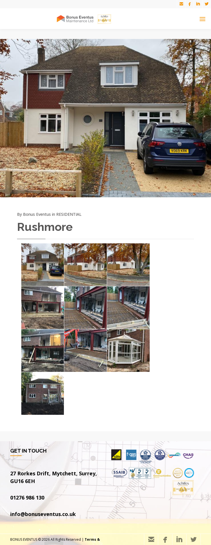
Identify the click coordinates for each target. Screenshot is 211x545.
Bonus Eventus (37, 214)
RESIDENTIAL (69, 214)
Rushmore (45, 226)
